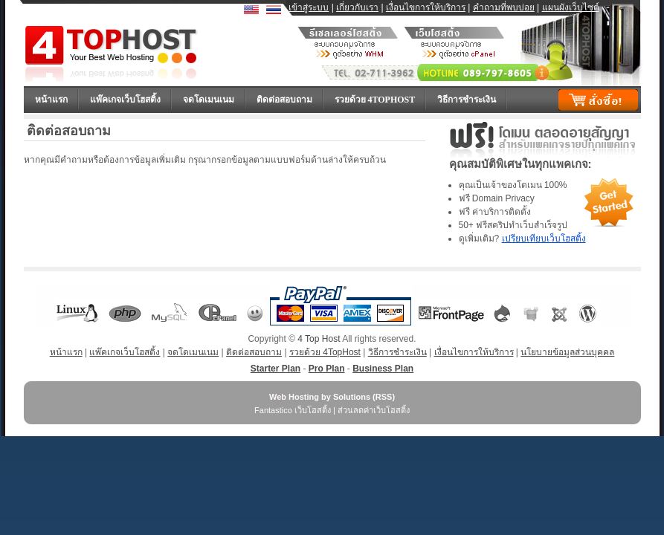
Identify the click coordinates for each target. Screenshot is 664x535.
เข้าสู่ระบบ (309, 7)
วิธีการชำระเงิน (466, 99)
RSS (384, 396)
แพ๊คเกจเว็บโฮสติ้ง (125, 99)
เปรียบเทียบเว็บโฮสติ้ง (544, 238)
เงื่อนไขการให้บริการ (425, 7)
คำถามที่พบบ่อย (504, 7)
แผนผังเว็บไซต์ (570, 7)
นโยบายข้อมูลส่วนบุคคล (567, 352)
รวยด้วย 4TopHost (375, 99)
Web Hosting (294, 396)
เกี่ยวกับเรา (357, 7)
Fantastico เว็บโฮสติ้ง (292, 410)
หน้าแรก (51, 99)
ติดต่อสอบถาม (284, 99)
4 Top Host (318, 339)
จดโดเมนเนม (208, 99)
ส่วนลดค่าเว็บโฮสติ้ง (374, 410)
